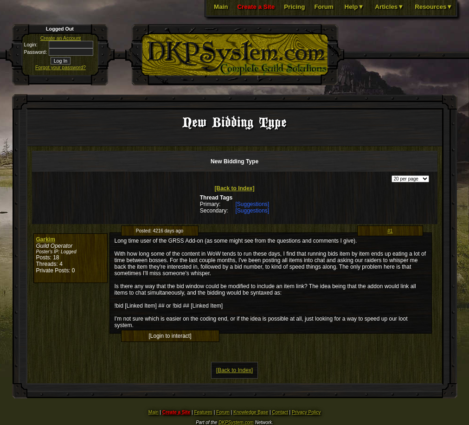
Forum (323, 6)
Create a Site (256, 6)
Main (221, 6)
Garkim (45, 239)
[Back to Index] (234, 188)
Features (203, 412)
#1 (389, 230)
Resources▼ (433, 6)
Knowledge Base (250, 412)
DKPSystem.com (236, 422)
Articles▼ (389, 6)
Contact (280, 412)
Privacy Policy (306, 412)
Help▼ (354, 6)
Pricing (294, 6)
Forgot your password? (60, 67)
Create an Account (60, 38)
